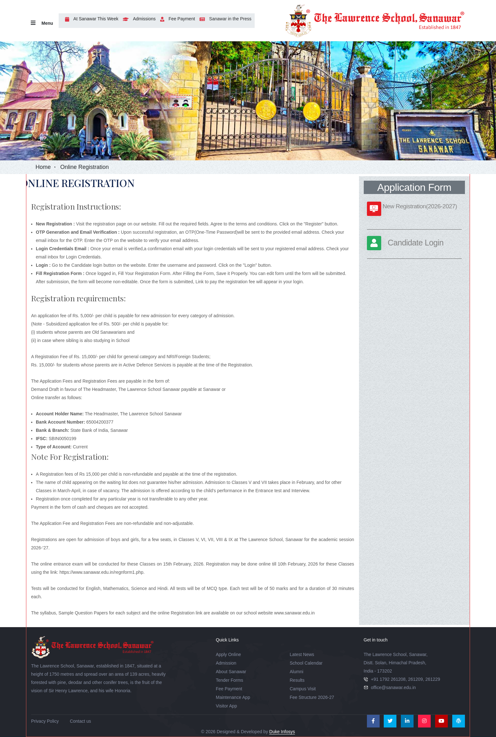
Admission (226, 663)
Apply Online (228, 654)
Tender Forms (229, 680)
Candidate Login (416, 242)
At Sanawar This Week (90, 18)
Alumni (296, 671)
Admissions (138, 18)
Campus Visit (303, 688)
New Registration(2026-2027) (420, 206)
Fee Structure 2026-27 (312, 697)
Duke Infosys (282, 731)
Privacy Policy (45, 721)
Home (43, 167)
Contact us (80, 721)
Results (297, 680)
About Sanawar (231, 671)
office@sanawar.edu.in (393, 687)
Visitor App (226, 705)
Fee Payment (176, 18)
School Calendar (306, 663)
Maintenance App (233, 697)
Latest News (302, 654)
